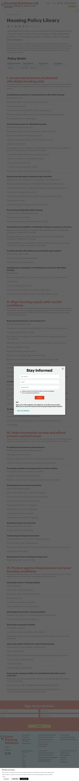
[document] (39, 390)
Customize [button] (6, 778)
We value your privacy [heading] (8, 770)
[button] (63, 366)
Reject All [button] (15, 778)
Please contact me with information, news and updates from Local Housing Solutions (38, 389)
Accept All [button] (24, 778)
